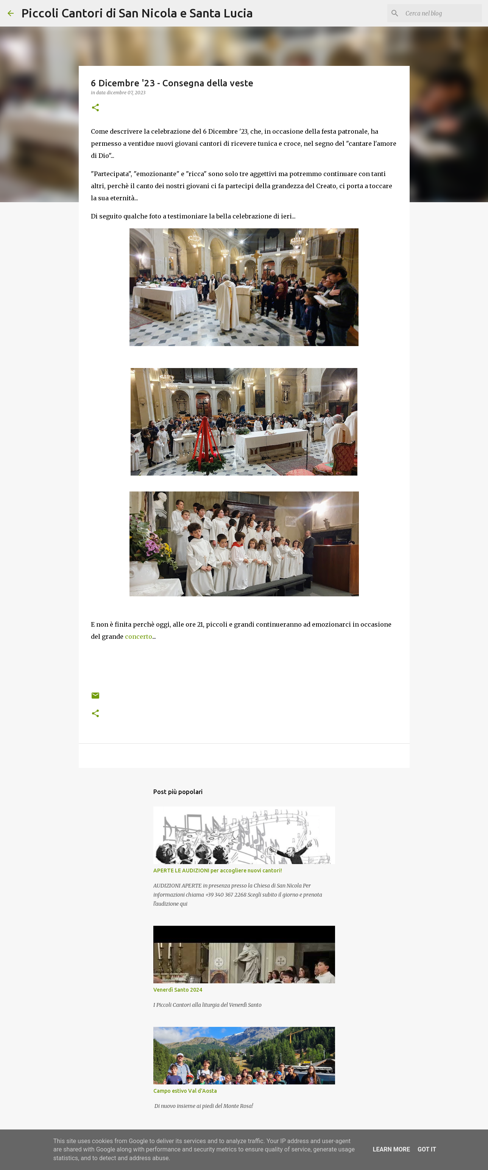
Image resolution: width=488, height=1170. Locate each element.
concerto (138, 636)
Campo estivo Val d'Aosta (185, 1091)
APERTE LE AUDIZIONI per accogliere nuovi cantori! (217, 870)
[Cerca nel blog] (442, 13)
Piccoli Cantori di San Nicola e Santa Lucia (137, 13)
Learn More (391, 1149)
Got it (427, 1149)
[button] (95, 108)
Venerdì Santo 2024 (177, 990)
